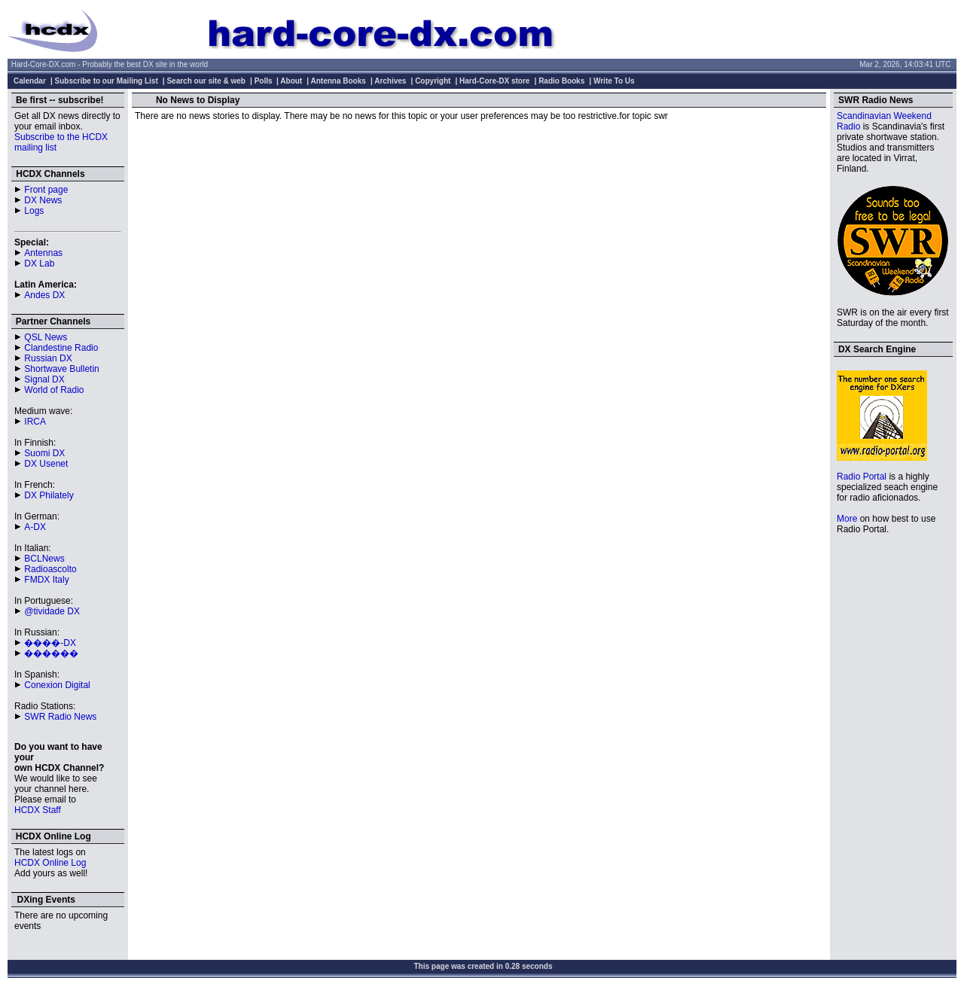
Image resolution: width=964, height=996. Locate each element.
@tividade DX (52, 611)
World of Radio (54, 390)
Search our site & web (205, 81)
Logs (34, 211)
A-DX (35, 527)
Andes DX (44, 295)
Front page (46, 189)
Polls (264, 81)
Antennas (43, 253)
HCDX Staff (37, 810)
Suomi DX (44, 453)
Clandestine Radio (61, 348)
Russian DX (48, 358)
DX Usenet (46, 463)
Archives (390, 81)
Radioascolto (50, 569)
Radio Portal (861, 476)
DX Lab (39, 263)
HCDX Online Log (50, 862)
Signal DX (44, 379)
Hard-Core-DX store (494, 81)
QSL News (45, 337)
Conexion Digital (57, 685)
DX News (43, 200)
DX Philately (48, 495)
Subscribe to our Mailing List (106, 81)
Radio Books (561, 81)
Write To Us (614, 81)
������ (51, 653)
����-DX (50, 643)
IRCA (35, 421)
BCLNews (44, 558)
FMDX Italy (46, 579)
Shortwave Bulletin (61, 369)
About (291, 81)
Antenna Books (338, 81)
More (847, 518)
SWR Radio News (60, 716)
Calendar (30, 81)
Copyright (432, 81)
